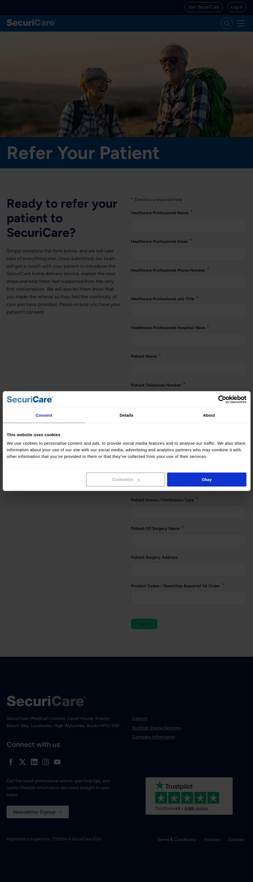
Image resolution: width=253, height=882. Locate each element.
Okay (207, 479)
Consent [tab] (44, 415)
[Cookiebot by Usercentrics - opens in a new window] (222, 399)
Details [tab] (127, 415)
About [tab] (209, 415)
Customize (126, 479)
